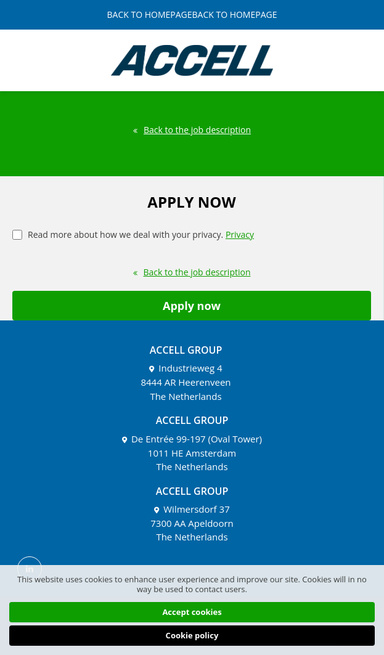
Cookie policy (192, 635)
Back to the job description (192, 130)
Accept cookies (191, 611)
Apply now (192, 305)
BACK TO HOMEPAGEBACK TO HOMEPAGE (192, 14)
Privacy (240, 234)
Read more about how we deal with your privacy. (133, 234)
